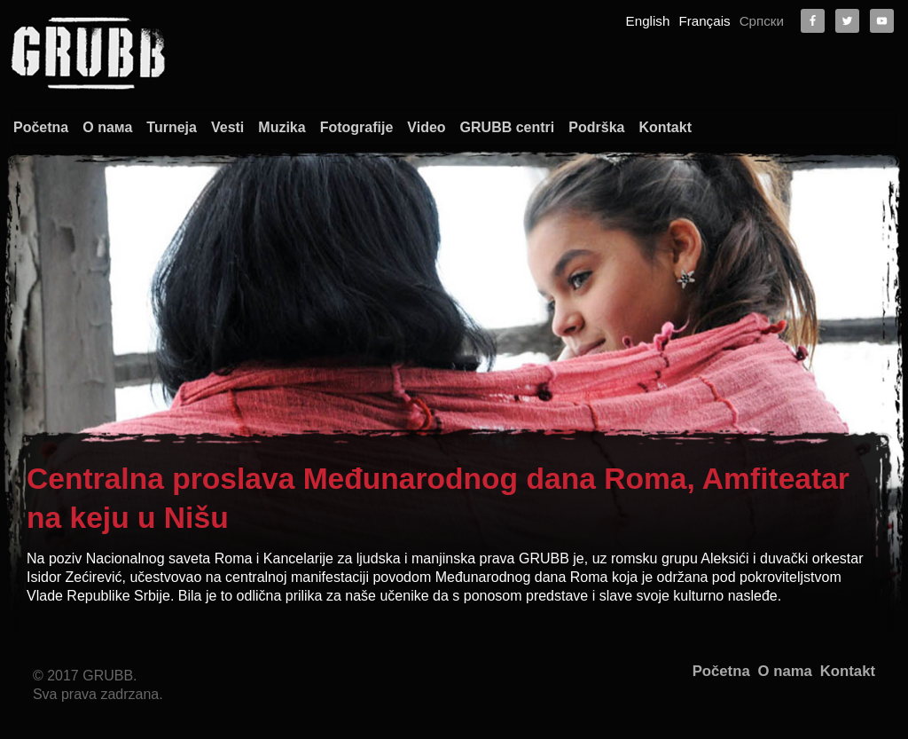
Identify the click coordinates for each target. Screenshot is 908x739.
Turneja (171, 127)
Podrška (596, 127)
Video (426, 127)
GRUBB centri (507, 127)
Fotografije (357, 127)
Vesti (227, 127)
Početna (40, 127)
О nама (107, 127)
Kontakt (665, 127)
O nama (785, 671)
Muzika (281, 127)
